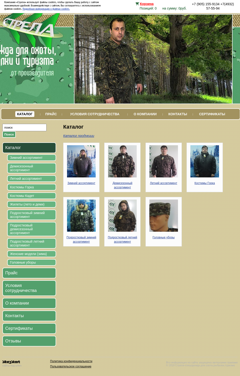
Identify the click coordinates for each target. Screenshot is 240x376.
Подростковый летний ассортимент (27, 243)
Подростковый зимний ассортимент (27, 215)
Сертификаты (212, 114)
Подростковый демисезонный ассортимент (21, 229)
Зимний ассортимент (26, 158)
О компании (145, 114)
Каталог (25, 114)
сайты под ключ (11, 364)
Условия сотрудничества (95, 114)
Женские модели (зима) (28, 254)
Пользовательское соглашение (70, 366)
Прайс (51, 114)
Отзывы (13, 341)
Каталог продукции (78, 136)
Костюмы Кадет (22, 196)
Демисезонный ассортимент (21, 168)
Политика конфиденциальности (71, 361)
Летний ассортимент (26, 178)
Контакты (177, 114)
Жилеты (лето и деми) (27, 204)
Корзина (147, 4)
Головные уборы (23, 262)
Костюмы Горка (22, 187)
